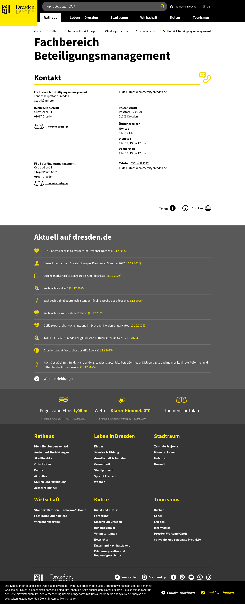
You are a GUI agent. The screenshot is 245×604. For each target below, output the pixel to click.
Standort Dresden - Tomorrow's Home (60, 510)
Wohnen (99, 482)
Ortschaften (42, 464)
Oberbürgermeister (116, 31)
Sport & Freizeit (105, 476)
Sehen (158, 516)
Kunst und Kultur (105, 510)
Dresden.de (35, 31)
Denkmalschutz (104, 528)
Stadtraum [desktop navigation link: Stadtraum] (119, 17)
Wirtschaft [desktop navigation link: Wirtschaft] (148, 17)
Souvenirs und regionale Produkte (177, 539)
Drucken (197, 208)
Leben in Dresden (114, 436)
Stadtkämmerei (145, 31)
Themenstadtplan (56, 126)
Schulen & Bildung (106, 452)
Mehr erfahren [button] (68, 598)
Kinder (98, 446)
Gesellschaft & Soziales (110, 458)
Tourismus (166, 499)
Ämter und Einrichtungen (82, 31)
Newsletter (102, 539)
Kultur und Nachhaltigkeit (112, 545)
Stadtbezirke (43, 458)
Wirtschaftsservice (47, 522)
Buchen (159, 510)
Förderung (101, 516)
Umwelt (159, 464)
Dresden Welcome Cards (170, 533)
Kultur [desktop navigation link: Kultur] (175, 17)
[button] (207, 6)
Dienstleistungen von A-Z (51, 446)
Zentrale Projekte (166, 446)
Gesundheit (102, 464)
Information (162, 528)
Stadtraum (167, 436)
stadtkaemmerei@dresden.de (148, 92)
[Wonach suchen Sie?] (99, 6)
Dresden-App (157, 577)
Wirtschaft (46, 499)
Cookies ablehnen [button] (181, 592)
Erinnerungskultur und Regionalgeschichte (109, 553)
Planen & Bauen (165, 452)
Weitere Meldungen (59, 378)
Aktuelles (40, 476)
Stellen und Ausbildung (50, 482)
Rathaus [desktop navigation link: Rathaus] (50, 17)
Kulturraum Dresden (108, 522)
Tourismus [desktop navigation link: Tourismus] (201, 17)
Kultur (101, 499)
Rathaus (55, 31)
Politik (38, 470)
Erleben (159, 522)
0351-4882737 (140, 163)
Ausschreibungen (46, 488)
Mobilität (160, 458)
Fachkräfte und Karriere (50, 516)
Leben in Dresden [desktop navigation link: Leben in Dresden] (84, 17)
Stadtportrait (103, 470)
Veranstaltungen (105, 533)
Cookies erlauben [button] (220, 592)
